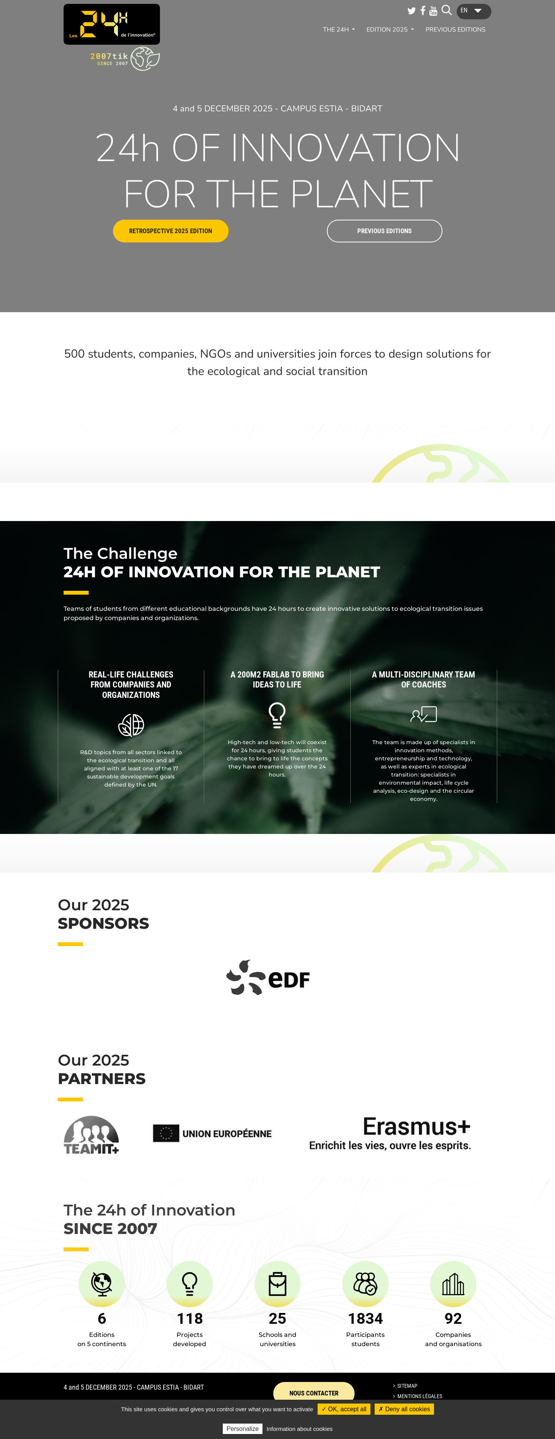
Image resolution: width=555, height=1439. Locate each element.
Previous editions (456, 29)
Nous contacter (313, 1393)
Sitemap (407, 1386)
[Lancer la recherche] (447, 10)
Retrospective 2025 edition (170, 231)
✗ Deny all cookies (404, 1409)
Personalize (243, 1429)
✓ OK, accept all (344, 1409)
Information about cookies (300, 1429)
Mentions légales (419, 1396)
